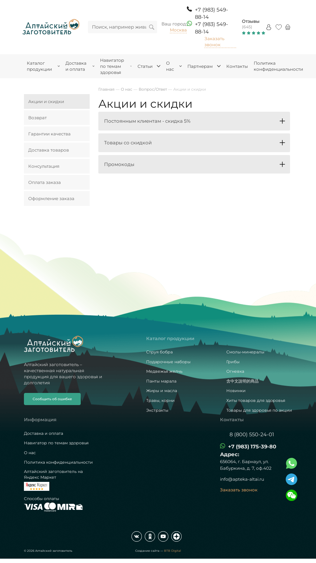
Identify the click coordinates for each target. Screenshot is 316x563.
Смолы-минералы (245, 352)
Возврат (37, 117)
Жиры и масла (161, 390)
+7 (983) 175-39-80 (252, 446)
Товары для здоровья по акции (259, 410)
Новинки (236, 390)
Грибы (233, 361)
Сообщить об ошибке (52, 399)
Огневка (235, 371)
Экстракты (157, 410)
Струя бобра (159, 352)
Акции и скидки (46, 101)
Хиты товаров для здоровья (255, 400)
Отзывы (250, 21)
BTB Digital (172, 551)
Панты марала (161, 381)
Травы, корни (160, 400)
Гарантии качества (49, 134)
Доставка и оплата (43, 433)
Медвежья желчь (164, 371)
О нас (30, 452)
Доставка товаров (48, 150)
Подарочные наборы (168, 361)
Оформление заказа (51, 198)
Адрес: (229, 454)
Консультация (43, 166)
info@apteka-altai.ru (242, 479)
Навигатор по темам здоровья (56, 442)
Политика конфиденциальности (58, 462)
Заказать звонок (214, 41)
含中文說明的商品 (242, 381)
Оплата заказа (44, 182)
